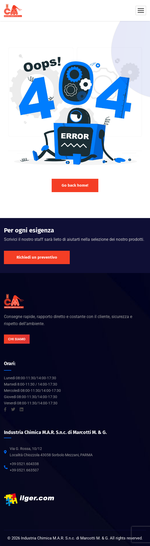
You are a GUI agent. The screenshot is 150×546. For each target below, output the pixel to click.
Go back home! (75, 185)
